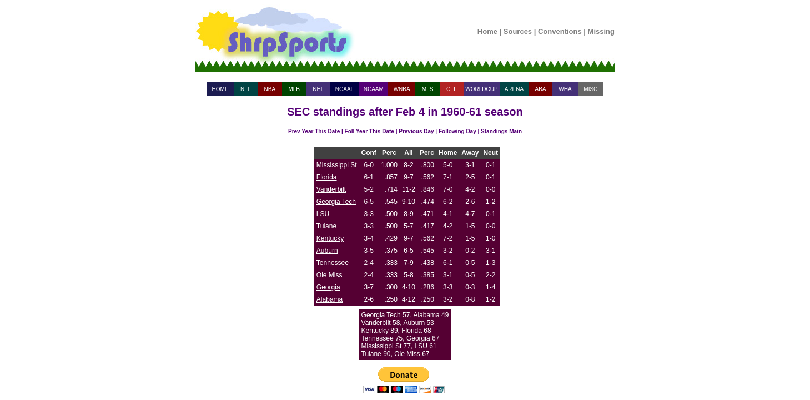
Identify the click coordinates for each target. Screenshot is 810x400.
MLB (294, 89)
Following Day (457, 131)
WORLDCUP (481, 89)
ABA (540, 89)
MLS (428, 89)
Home (487, 31)
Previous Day (416, 131)
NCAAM (374, 89)
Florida (326, 177)
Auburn (327, 250)
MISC (590, 89)
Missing (601, 31)
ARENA (514, 89)
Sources (518, 31)
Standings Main (501, 131)
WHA (565, 89)
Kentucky (330, 238)
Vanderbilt (331, 189)
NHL (318, 89)
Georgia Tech (336, 202)
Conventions (560, 31)
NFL (245, 89)
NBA (270, 89)
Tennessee (332, 263)
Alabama (329, 299)
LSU (322, 214)
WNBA (402, 89)
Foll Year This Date (369, 131)
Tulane (326, 226)
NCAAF (344, 89)
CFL (451, 89)
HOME (220, 89)
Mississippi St (336, 165)
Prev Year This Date (314, 131)
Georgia (328, 287)
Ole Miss (329, 275)
